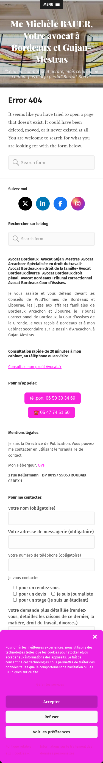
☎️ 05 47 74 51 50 (51, 412)
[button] (95, 636)
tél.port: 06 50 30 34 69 (52, 398)
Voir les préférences (51, 732)
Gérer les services (50, 684)
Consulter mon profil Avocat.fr (35, 366)
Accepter (51, 701)
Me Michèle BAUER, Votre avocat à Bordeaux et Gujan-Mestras (51, 41)
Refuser (51, 716)
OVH (42, 465)
